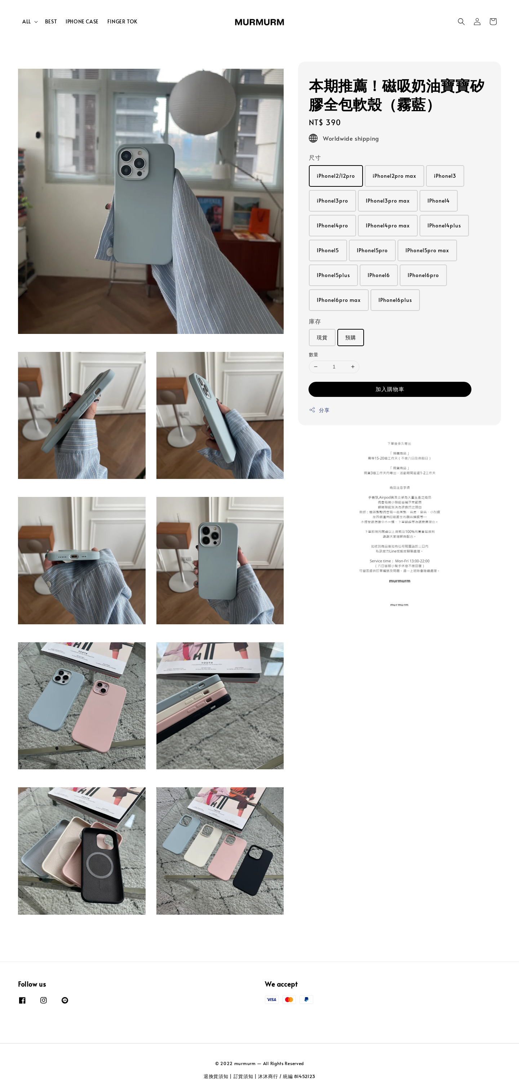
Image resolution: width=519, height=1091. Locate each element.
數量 (314, 354)
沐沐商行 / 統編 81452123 (286, 1076)
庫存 (315, 321)
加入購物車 (390, 389)
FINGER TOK (122, 21)
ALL (26, 21)
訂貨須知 (243, 1076)
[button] (461, 22)
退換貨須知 (216, 1076)
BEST (51, 21)
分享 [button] (319, 410)
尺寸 (315, 157)
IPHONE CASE (82, 21)
